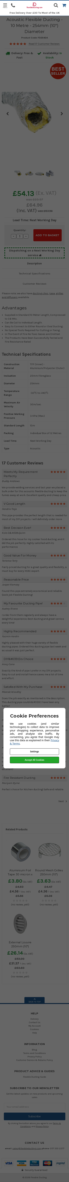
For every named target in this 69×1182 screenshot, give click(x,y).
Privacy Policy (35, 1056)
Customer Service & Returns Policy (34, 1060)
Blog (34, 1049)
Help (34, 1032)
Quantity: (19, 230)
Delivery (34, 1018)
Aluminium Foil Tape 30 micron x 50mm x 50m (20, 874)
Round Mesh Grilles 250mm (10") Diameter (49, 874)
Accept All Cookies (34, 759)
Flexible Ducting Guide (34, 1076)
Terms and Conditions (34, 1053)
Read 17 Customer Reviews (44, 43)
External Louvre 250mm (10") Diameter (20, 946)
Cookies (34, 1029)
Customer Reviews (34, 283)
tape (52, 293)
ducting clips (40, 293)
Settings (34, 751)
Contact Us (34, 1022)
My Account (34, 1025)
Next (61, 113)
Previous (7, 113)
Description (34, 263)
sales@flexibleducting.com (26, 1148)
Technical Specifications (34, 273)
